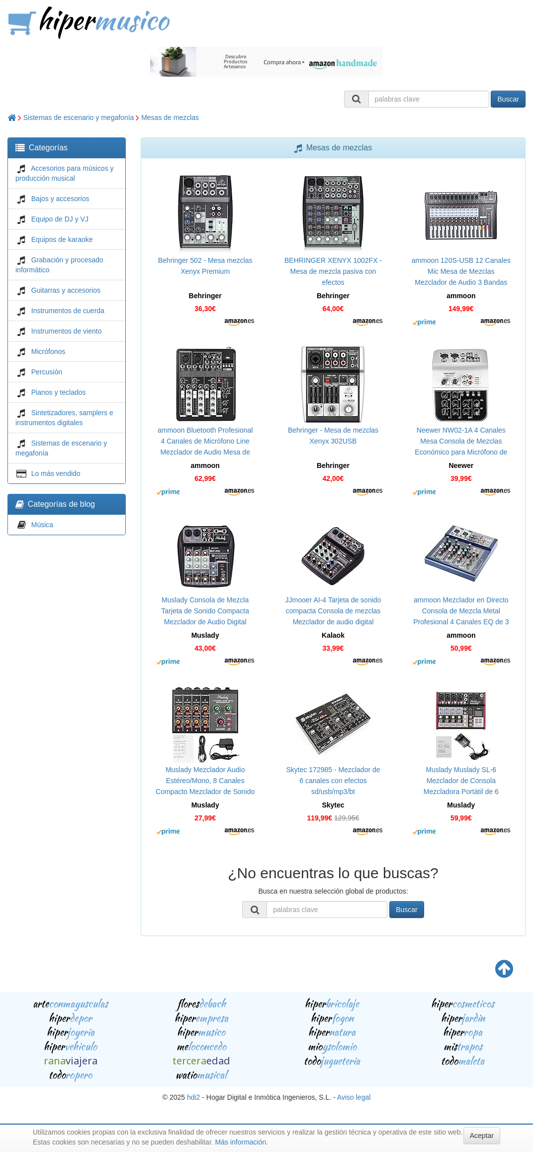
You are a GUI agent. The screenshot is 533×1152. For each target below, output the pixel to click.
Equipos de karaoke (62, 239)
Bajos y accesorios (60, 199)
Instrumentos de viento (66, 331)
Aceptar (482, 1136)
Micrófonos (48, 351)
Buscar (508, 99)
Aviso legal (353, 1097)
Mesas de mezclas (170, 117)
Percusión (46, 372)
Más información (240, 1142)
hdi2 (193, 1097)
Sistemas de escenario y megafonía (78, 117)
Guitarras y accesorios (65, 290)
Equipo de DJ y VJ (60, 219)
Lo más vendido (56, 473)
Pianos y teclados (58, 392)
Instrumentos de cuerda (67, 311)
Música (42, 525)
